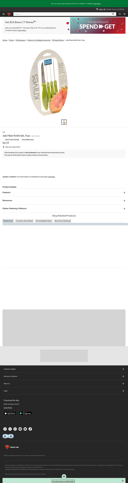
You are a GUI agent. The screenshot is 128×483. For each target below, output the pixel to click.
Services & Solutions (64, 376)
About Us (64, 384)
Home (5, 40)
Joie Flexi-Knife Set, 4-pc (16, 135)
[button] (113, 14)
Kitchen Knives (58, 40)
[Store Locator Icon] (97, 9)
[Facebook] (5, 429)
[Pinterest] (25, 429)
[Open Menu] (4, 14)
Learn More (97, 3)
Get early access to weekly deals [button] (63, 481)
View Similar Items (28, 139)
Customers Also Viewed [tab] (24, 221)
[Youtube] (20, 429)
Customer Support (64, 369)
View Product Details (12, 139)
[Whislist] (120, 14)
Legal (64, 391)
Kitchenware (21, 40)
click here (51, 177)
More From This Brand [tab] (62, 221)
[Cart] (124, 14)
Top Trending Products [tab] (44, 221)
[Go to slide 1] (64, 122)
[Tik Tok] (30, 429)
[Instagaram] (15, 429)
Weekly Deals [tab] (8, 221)
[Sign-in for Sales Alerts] (11, 147)
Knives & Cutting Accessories (39, 40)
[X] (10, 429)
